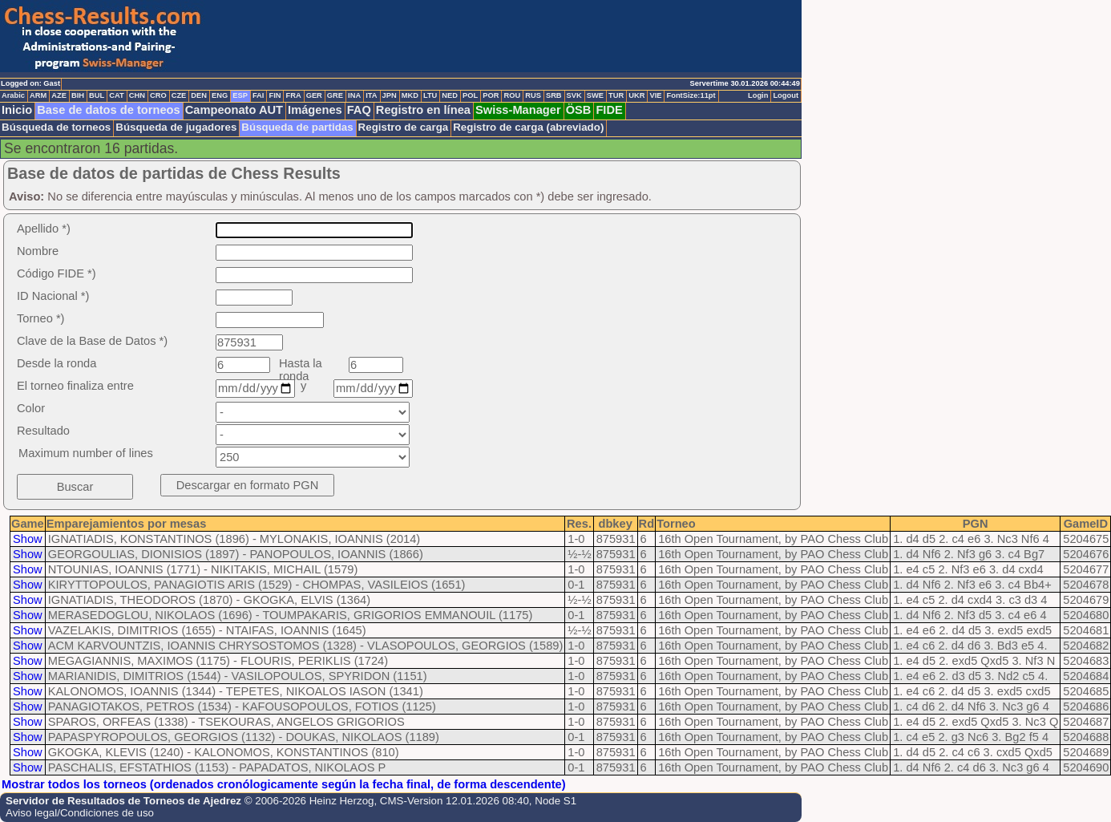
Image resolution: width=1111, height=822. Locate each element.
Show (27, 538)
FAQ (359, 109)
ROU (511, 95)
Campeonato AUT (234, 109)
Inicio (17, 109)
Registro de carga (403, 127)
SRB (554, 95)
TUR (616, 95)
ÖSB (579, 109)
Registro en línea (423, 109)
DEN (199, 95)
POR (491, 95)
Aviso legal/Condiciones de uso (80, 813)
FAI (258, 95)
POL (470, 95)
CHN (137, 95)
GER (314, 95)
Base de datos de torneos (108, 109)
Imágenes (315, 109)
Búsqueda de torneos (56, 127)
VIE (655, 95)
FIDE (609, 109)
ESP (240, 95)
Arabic (13, 95)
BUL (96, 95)
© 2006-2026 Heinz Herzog (309, 801)
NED (450, 95)
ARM (38, 95)
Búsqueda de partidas (297, 127)
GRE (335, 95)
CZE (179, 95)
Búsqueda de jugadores (175, 127)
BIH (77, 95)
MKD (410, 95)
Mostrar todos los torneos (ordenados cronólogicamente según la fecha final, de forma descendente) (284, 784)
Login (758, 95)
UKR (636, 95)
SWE (595, 95)
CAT (116, 95)
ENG (220, 95)
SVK (574, 95)
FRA (293, 95)
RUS (533, 95)
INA (354, 95)
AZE (59, 95)
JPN (389, 95)
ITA (371, 95)
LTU (430, 95)
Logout (785, 95)
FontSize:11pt (690, 95)
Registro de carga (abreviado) (528, 127)
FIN (275, 95)
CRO (158, 95)
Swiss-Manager (518, 109)
